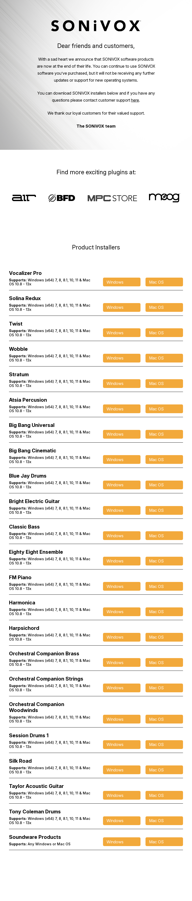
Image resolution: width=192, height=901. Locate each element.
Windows (115, 282)
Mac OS (156, 282)
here (135, 100)
